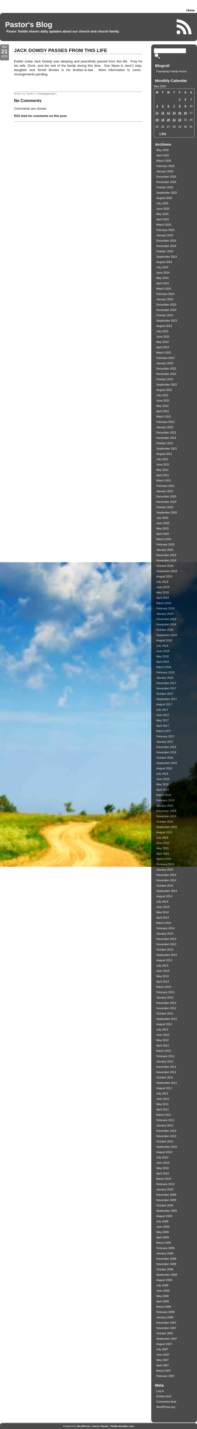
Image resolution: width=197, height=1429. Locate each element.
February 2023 (165, 357)
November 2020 (166, 501)
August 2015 (164, 832)
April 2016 (162, 789)
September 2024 (166, 256)
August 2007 (164, 1343)
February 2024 (165, 293)
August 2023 (164, 325)
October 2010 (164, 1141)
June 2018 (162, 651)
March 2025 (163, 224)
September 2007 (166, 1338)
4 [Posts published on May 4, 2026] (157, 106)
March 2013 (163, 986)
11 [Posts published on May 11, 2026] (157, 112)
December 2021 (166, 432)
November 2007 (166, 1328)
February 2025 (165, 229)
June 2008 (162, 1290)
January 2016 (164, 805)
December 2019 (166, 555)
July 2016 (162, 773)
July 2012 (162, 1029)
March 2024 (163, 288)
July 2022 (162, 395)
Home (190, 10)
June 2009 (162, 1226)
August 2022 (164, 389)
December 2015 (166, 810)
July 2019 (162, 581)
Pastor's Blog (28, 25)
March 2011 (163, 1114)
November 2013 (166, 944)
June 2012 (162, 1034)
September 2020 (166, 512)
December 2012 (166, 1002)
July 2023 (162, 331)
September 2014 (166, 890)
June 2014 (162, 906)
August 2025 (164, 198)
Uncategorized (46, 93)
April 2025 (162, 219)
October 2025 (164, 187)
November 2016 (166, 752)
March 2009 (163, 1242)
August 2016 (164, 768)
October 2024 (164, 251)
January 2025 (164, 235)
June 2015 (162, 842)
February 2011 (165, 1120)
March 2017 (163, 731)
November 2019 (166, 560)
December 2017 (166, 683)
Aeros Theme (100, 1426)
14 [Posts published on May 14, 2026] (174, 112)
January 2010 (164, 1189)
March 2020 (163, 539)
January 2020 (164, 549)
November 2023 (166, 309)
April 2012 (162, 1045)
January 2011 (164, 1125)
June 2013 (162, 970)
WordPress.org (165, 1406)
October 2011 (164, 1077)
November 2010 (166, 1136)
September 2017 (166, 699)
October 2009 (164, 1205)
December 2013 (166, 938)
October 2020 (164, 507)
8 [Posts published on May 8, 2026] (179, 106)
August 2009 (164, 1216)
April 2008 (162, 1301)
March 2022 (163, 416)
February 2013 (165, 992)
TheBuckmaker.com (122, 1426)
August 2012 (164, 1024)
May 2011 (162, 1104)
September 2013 (166, 954)
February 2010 (165, 1184)
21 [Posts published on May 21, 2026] (174, 119)
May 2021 (162, 469)
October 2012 (164, 1013)
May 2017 (162, 720)
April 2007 (162, 1365)
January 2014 (164, 933)
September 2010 (166, 1146)
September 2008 (166, 1274)
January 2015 (164, 869)
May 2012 (162, 1040)
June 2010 (162, 1162)
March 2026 (163, 160)
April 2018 (162, 661)
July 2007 (162, 1349)
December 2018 (166, 619)
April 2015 (162, 853)
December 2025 (166, 176)
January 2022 (164, 427)
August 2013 (164, 960)
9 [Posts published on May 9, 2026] (185, 106)
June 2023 (162, 336)
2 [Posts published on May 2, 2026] (185, 99)
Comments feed (166, 1401)
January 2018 (164, 677)
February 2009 (165, 1248)
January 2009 (164, 1253)
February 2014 (165, 928)
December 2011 (166, 1066)
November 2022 (166, 373)
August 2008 (164, 1280)
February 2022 (165, 421)
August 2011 (164, 1088)
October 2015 (164, 821)
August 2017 (164, 704)
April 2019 (162, 597)
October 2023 (164, 315)
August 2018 (164, 640)
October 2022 (164, 379)
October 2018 (164, 629)
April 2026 (162, 155)
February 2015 (165, 864)
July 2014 (162, 901)
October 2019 (164, 565)
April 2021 (162, 475)
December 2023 (166, 304)
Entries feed (163, 1396)
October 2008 (164, 1269)
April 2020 (162, 533)
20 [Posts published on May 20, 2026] (168, 119)
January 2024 (164, 299)
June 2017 (162, 715)
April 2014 (162, 917)
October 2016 (164, 757)
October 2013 (164, 949)
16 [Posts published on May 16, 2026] (185, 112)
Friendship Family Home (171, 71)
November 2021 (166, 437)
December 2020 (166, 496)
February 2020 (165, 544)
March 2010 (163, 1178)
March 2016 (163, 794)
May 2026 (162, 150)
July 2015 (162, 837)
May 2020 (162, 528)
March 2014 (163, 922)
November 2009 (166, 1200)
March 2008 (163, 1306)
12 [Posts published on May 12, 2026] (162, 112)
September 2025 (166, 192)
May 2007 (162, 1359)
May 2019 (162, 592)
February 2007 (165, 1375)
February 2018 (165, 672)
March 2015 (163, 858)
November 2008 (166, 1264)
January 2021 (164, 491)
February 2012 (165, 1056)
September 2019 (166, 571)
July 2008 (162, 1285)
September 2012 (166, 1018)
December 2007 (166, 1322)
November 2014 (166, 880)
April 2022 (162, 411)
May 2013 (162, 976)
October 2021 (164, 443)
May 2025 (162, 213)
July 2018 (162, 645)
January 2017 (164, 741)
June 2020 (162, 523)
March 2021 (163, 480)
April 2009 (162, 1237)
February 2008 (165, 1312)
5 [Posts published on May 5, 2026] (162, 106)
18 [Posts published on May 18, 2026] (157, 119)
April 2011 (162, 1109)
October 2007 (164, 1333)
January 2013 (164, 997)
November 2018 (166, 624)
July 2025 (162, 203)
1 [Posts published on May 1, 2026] (179, 99)
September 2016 (166, 763)
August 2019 (164, 576)
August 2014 (164, 896)
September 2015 (166, 826)
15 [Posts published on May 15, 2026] (179, 112)
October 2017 (164, 693)
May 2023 (162, 341)
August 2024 (164, 261)
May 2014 (162, 912)
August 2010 (164, 1152)
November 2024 (166, 245)
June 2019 (162, 587)
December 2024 (166, 240)
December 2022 (166, 368)
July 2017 (162, 709)
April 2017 (162, 725)
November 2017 (166, 688)
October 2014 (164, 885)
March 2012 (163, 1050)
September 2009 (166, 1210)
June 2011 (162, 1098)
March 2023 (163, 352)
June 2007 (162, 1354)
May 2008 (162, 1296)
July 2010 (162, 1157)
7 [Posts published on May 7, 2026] (174, 106)
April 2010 (162, 1173)
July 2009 (162, 1221)
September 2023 (166, 320)
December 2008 (166, 1258)
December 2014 (166, 874)
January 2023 (164, 363)
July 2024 (162, 267)
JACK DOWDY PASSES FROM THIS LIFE (60, 50)
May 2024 (162, 277)
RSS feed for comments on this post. (40, 116)
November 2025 (166, 182)
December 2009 (166, 1194)
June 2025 (162, 208)
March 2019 (163, 603)
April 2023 (162, 347)
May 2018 (162, 656)
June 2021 (162, 464)
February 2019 (165, 608)
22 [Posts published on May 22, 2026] (179, 119)
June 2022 (162, 400)
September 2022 (166, 384)
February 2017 (165, 736)
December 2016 (166, 747)
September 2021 (166, 448)
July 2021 (162, 459)
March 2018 (163, 667)
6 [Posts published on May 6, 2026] (168, 106)
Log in (160, 1390)
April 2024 (162, 283)
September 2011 (166, 1082)
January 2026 (164, 171)
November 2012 (166, 1008)
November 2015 (166, 816)
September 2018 (166, 635)
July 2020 (162, 517)
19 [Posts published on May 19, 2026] (162, 119)
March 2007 (163, 1370)
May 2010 (162, 1168)
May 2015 (162, 848)
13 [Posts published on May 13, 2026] (168, 112)
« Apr (162, 133)
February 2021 (165, 485)
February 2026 (165, 166)
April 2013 (162, 981)
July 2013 (162, 965)
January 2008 (164, 1317)
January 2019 (164, 613)
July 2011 (162, 1093)
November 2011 (166, 1072)
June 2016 (162, 778)
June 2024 (162, 272)
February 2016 (165, 800)
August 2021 (164, 453)
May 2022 (162, 405)
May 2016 (162, 784)
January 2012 (164, 1061)
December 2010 (166, 1130)
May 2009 (162, 1232)
